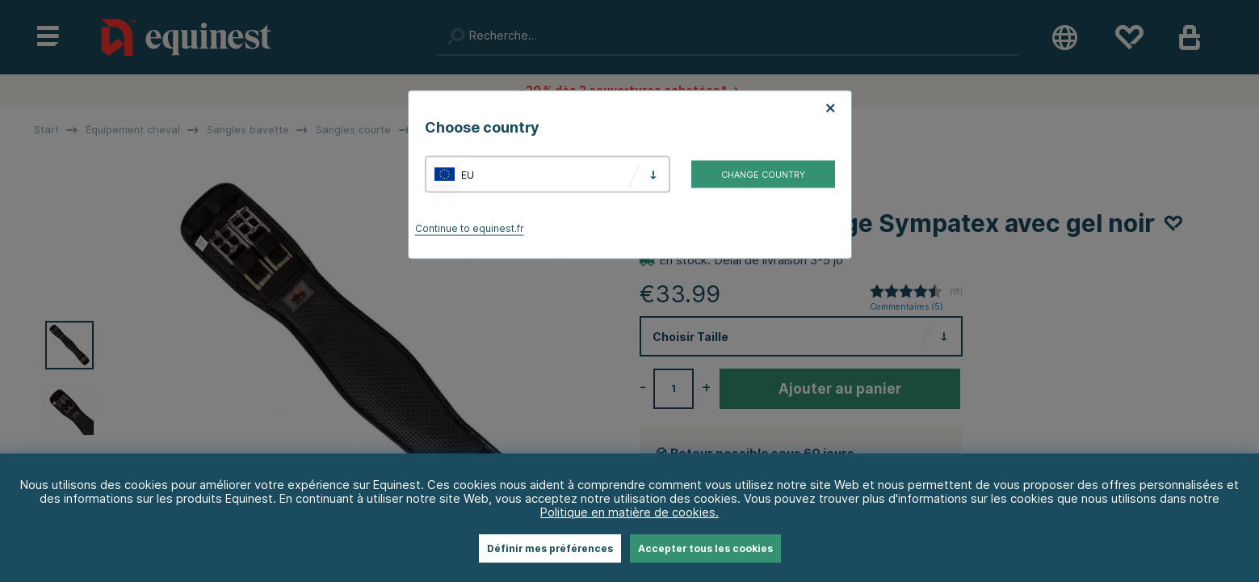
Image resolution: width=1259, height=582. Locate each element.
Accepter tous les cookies (705, 548)
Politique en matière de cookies (628, 512)
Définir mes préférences (550, 548)
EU (467, 174)
